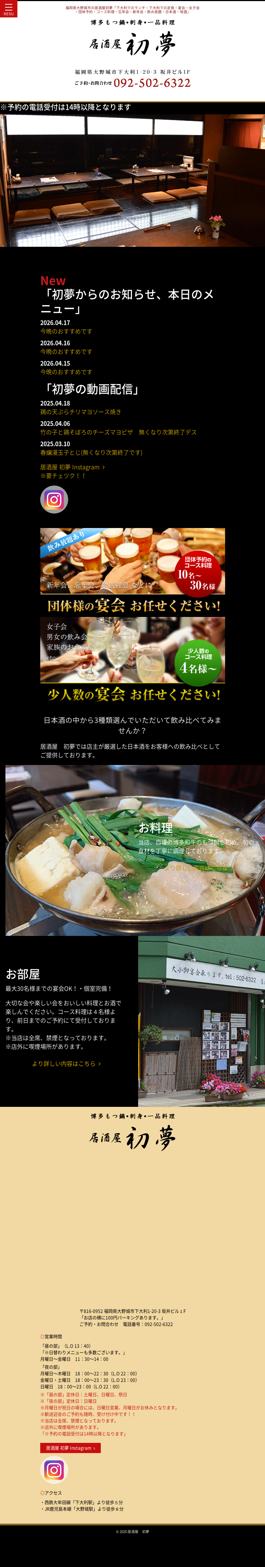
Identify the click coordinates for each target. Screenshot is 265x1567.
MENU (9, 11)
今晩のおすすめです (66, 331)
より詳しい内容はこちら (198, 867)
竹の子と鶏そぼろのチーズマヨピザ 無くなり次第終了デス (118, 431)
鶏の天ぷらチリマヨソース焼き (80, 411)
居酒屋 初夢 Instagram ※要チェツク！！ (72, 471)
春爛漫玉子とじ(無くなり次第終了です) (91, 452)
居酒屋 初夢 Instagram (70, 1448)
